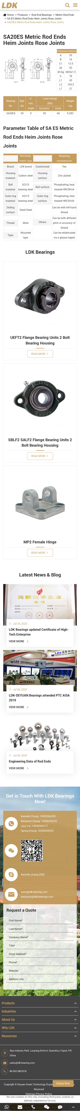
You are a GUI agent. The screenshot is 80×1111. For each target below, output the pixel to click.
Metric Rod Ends (65, 14)
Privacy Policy (44, 1094)
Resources (9, 1036)
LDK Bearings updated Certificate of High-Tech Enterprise (39, 632)
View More (19, 641)
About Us (8, 1020)
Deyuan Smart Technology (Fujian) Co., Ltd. (40, 1084)
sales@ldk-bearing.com (18, 1063)
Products (23, 14)
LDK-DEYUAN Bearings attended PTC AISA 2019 (39, 697)
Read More (39, 353)
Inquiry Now (63, 1083)
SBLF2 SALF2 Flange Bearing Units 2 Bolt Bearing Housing (40, 443)
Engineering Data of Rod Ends (30, 761)
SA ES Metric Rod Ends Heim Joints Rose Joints (34, 18)
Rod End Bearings (42, 14)
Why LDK (8, 1028)
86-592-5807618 (14, 1071)
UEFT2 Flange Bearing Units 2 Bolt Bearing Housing (40, 340)
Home (10, 14)
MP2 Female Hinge (40, 542)
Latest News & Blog (40, 575)
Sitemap (30, 1094)
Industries (9, 1011)
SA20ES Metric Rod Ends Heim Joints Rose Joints (35, 22)
